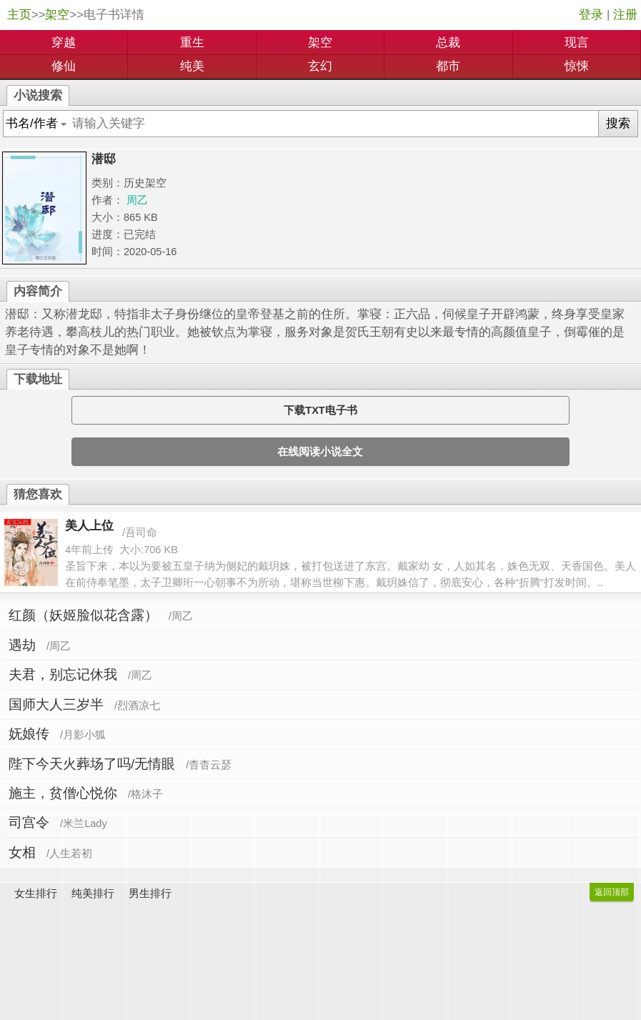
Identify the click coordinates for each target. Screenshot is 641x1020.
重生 (192, 42)
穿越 (63, 42)
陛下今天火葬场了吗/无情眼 (92, 763)
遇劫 (22, 645)
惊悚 (577, 66)
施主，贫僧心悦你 (63, 793)
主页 (19, 14)
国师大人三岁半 (56, 704)
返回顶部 (612, 892)
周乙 (137, 200)
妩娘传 (29, 733)
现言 (577, 42)
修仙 (63, 66)
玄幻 (320, 66)
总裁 (448, 42)
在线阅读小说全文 (320, 451)
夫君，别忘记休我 (63, 674)
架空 (57, 14)
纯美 (192, 66)
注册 (625, 14)
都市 (448, 66)
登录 (591, 14)
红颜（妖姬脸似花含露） (83, 615)
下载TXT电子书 (320, 410)
